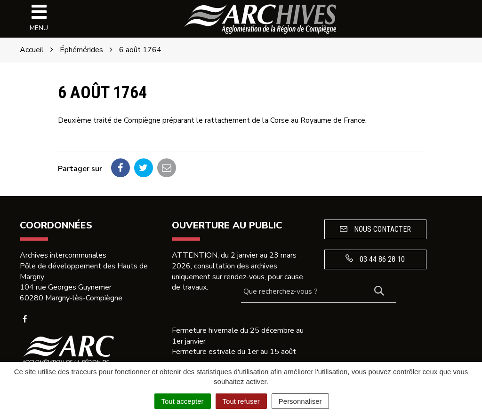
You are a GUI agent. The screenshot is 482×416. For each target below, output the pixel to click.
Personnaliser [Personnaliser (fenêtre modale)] (300, 401)
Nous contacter (375, 229)
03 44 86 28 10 (375, 259)
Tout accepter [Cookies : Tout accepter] (182, 401)
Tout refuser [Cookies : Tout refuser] (241, 401)
